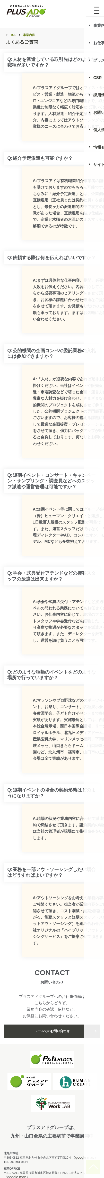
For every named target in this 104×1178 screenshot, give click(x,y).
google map (84, 1157)
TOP (13, 35)
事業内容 (29, 35)
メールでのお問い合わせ (52, 1031)
